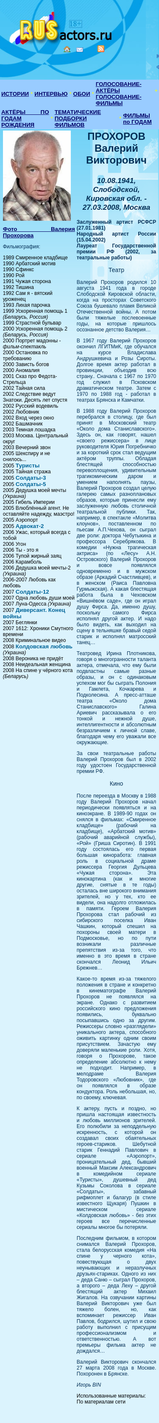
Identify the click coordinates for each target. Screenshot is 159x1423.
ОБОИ (81, 94)
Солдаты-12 (32, 592)
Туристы (28, 465)
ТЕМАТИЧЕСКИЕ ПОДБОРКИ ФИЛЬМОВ (78, 118)
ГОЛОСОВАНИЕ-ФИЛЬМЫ (119, 100)
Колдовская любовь (44, 646)
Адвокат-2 (30, 526)
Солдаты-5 (31, 484)
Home (67, 49)
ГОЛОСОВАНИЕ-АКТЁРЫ (119, 87)
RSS (101, 48)
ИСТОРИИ (15, 94)
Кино (61, 26)
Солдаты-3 (31, 478)
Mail (79, 49)
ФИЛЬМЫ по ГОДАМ (137, 118)
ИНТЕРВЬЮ (50, 94)
